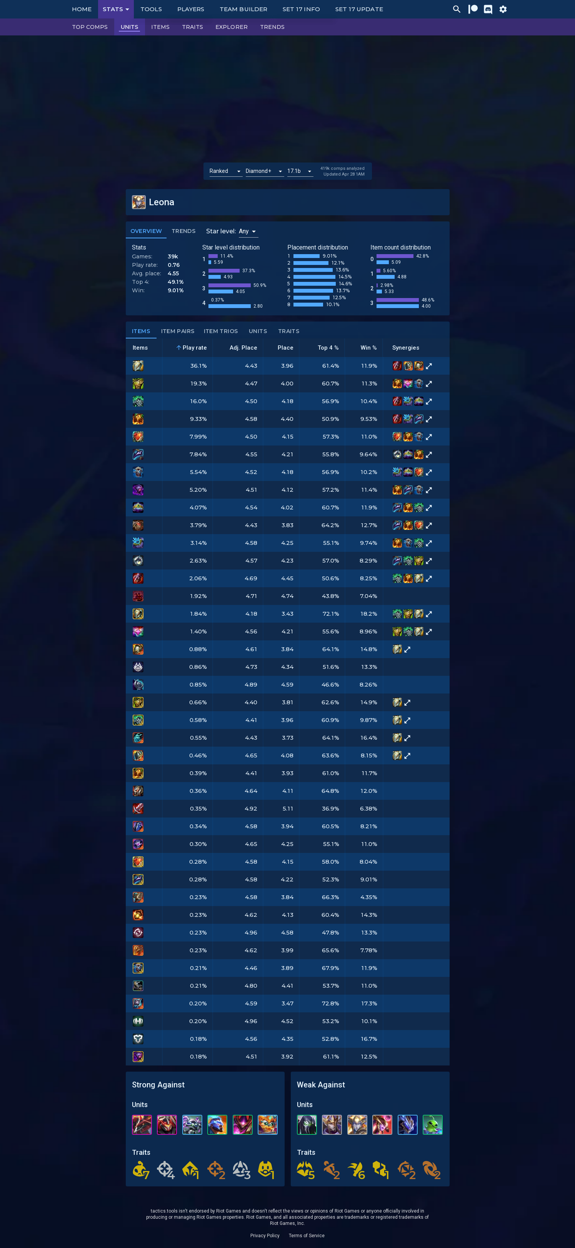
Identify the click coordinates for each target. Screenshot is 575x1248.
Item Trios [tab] (221, 331)
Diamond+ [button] (258, 171)
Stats (117, 9)
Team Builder (243, 9)
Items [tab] (141, 331)
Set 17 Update (359, 9)
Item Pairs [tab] (178, 331)
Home (82, 9)
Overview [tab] (146, 231)
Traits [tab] (288, 331)
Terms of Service (307, 1235)
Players (191, 9)
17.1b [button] (294, 171)
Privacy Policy (265, 1235)
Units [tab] (258, 331)
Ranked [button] (219, 171)
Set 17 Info (301, 9)
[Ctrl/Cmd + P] (457, 9)
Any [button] (244, 231)
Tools (151, 9)
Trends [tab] (183, 231)
